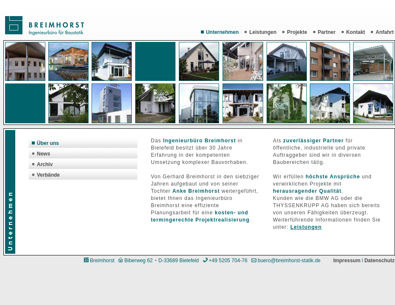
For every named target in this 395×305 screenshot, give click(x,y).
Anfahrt (382, 32)
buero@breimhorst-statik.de (289, 260)
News (41, 154)
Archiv (42, 164)
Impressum (346, 260)
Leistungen (260, 32)
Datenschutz (379, 260)
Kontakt (353, 32)
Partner (324, 32)
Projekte (294, 32)
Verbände (46, 175)
